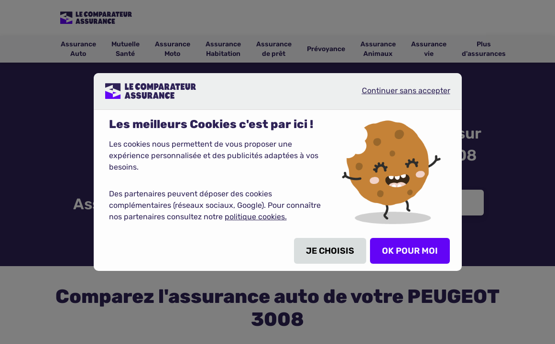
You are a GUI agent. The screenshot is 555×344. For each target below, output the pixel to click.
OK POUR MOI (410, 251)
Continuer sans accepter (398, 94)
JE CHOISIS (330, 251)
